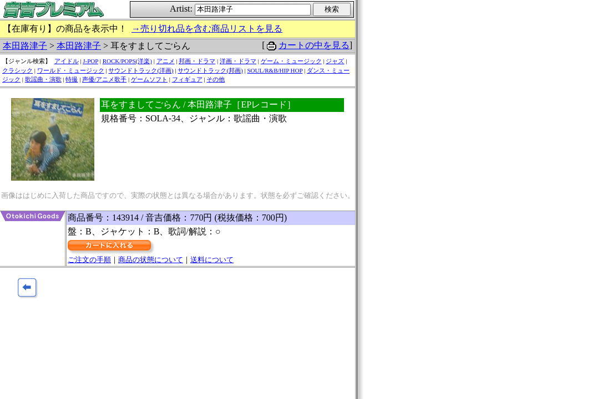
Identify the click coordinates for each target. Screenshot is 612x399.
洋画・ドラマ (238, 61)
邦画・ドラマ (197, 61)
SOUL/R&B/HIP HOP (274, 70)
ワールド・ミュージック (70, 70)
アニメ (165, 61)
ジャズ (335, 61)
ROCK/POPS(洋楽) (127, 61)
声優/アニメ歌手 (104, 79)
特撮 (71, 79)
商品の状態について (150, 259)
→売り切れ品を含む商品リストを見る (206, 28)
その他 (215, 79)
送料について (212, 259)
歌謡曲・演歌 (43, 79)
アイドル (66, 61)
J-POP (90, 61)
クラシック (17, 70)
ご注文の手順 (89, 259)
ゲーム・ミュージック (291, 61)
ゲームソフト (149, 79)
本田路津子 (25, 45)
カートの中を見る (314, 45)
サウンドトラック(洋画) (140, 70)
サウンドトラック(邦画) (210, 70)
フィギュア (187, 79)
